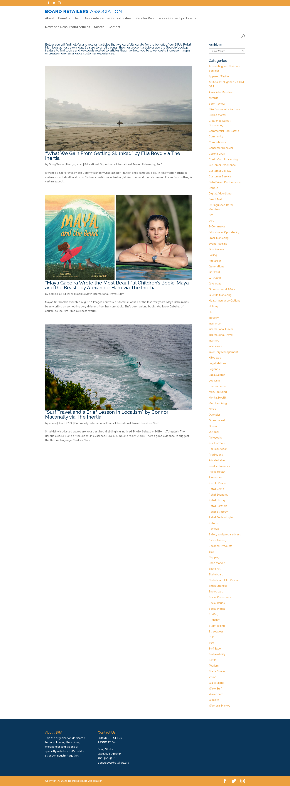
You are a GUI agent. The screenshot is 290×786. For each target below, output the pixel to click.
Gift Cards (215, 277)
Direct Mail (215, 199)
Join (77, 15)
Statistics (214, 620)
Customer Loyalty (220, 170)
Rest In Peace (217, 483)
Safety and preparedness (225, 534)
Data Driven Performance (225, 182)
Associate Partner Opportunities (108, 15)
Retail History (217, 500)
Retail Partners (218, 505)
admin (53, 293)
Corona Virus (217, 153)
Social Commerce (220, 597)
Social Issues (217, 603)
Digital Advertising (220, 193)
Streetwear (216, 631)
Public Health (217, 471)
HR (210, 312)
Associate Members (221, 92)
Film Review (216, 249)
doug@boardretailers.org (113, 762)
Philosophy (148, 164)
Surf (159, 164)
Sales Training (217, 540)
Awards (213, 97)
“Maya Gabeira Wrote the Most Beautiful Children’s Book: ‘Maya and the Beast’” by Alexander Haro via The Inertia (117, 285)
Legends (214, 369)
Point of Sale (217, 443)
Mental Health (218, 397)
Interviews (215, 346)
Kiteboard (215, 357)
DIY (211, 215)
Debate (213, 187)
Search (99, 24)
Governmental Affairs (222, 289)
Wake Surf (215, 688)
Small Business (218, 585)
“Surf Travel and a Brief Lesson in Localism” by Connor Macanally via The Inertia (106, 414)
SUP (211, 637)
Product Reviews (219, 466)
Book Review (83, 293)
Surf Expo (215, 648)
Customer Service (220, 176)
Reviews (214, 528)
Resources (215, 477)
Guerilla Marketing (220, 295)
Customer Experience (222, 165)
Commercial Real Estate (224, 130)
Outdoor (214, 431)
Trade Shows (217, 671)
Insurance (215, 323)
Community (81, 423)
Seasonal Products (220, 545)
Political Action (218, 448)
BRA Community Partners (224, 109)
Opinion (213, 426)
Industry (214, 317)
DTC (211, 220)
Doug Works (56, 164)
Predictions (216, 454)
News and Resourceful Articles (67, 24)
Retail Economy (218, 494)
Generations (216, 266)
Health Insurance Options (224, 300)
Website (214, 699)
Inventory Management (223, 352)
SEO (211, 551)
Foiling (213, 255)
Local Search (217, 374)
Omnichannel (217, 420)
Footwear (215, 260)
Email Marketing (219, 238)
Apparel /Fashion (219, 76)
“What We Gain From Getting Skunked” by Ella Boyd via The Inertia (112, 156)
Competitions (217, 142)
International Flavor (102, 423)
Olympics (214, 414)
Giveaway (215, 283)
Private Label (217, 460)
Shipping (214, 557)
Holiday (213, 306)
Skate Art (214, 568)
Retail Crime (216, 488)
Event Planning (218, 243)
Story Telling (217, 625)
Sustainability (217, 654)
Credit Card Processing (223, 159)
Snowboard (216, 591)
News (212, 409)
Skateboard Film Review (224, 580)
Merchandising (218, 403)
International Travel (128, 164)
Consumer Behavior (221, 147)
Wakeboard (216, 694)
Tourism (214, 665)
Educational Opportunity (100, 164)
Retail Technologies (221, 517)
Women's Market (219, 705)
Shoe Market (217, 563)
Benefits (64, 15)
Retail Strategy (218, 511)
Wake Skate (216, 682)
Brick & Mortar (217, 115)
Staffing (213, 614)
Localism (146, 423)
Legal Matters (217, 363)
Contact (114, 24)
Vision (212, 677)
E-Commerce (217, 226)
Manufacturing (218, 391)
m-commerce (217, 386)
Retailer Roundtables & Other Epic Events (166, 15)
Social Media (217, 608)
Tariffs (212, 660)
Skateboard (216, 574)
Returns (213, 523)
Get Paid (214, 272)
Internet (214, 340)
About (49, 15)
